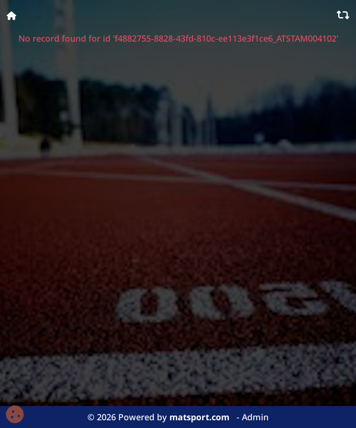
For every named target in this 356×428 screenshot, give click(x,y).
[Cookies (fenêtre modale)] (15, 414)
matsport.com (199, 417)
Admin (255, 417)
